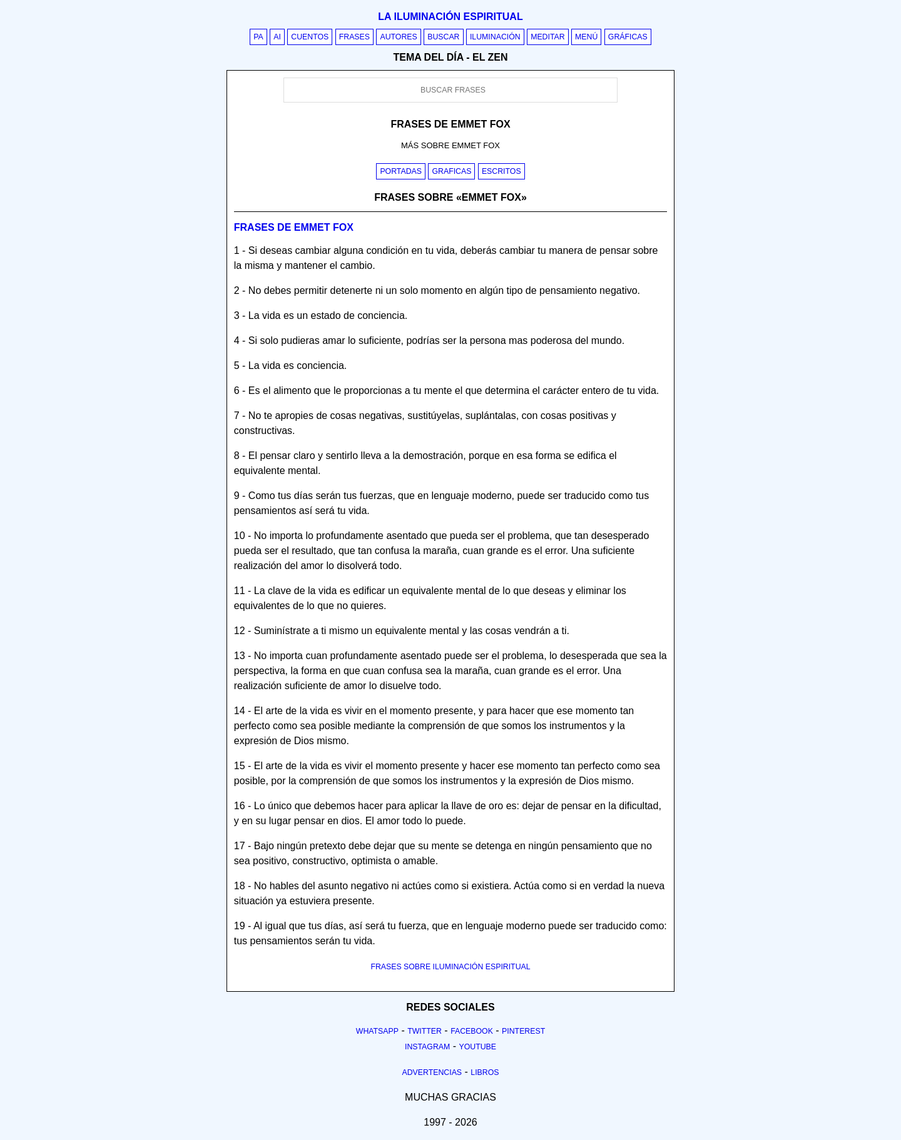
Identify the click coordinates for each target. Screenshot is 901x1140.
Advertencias (432, 1072)
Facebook (471, 1031)
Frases (354, 37)
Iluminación (495, 37)
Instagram (427, 1046)
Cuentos (309, 37)
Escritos (501, 171)
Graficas (451, 171)
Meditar (548, 37)
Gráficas (628, 37)
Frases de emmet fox (294, 227)
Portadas (401, 171)
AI (277, 37)
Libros (485, 1072)
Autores (398, 37)
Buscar (443, 37)
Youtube (477, 1046)
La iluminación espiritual (450, 16)
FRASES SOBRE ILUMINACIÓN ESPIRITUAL (450, 966)
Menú (586, 37)
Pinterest (523, 1031)
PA (258, 37)
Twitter (424, 1031)
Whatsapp (377, 1031)
